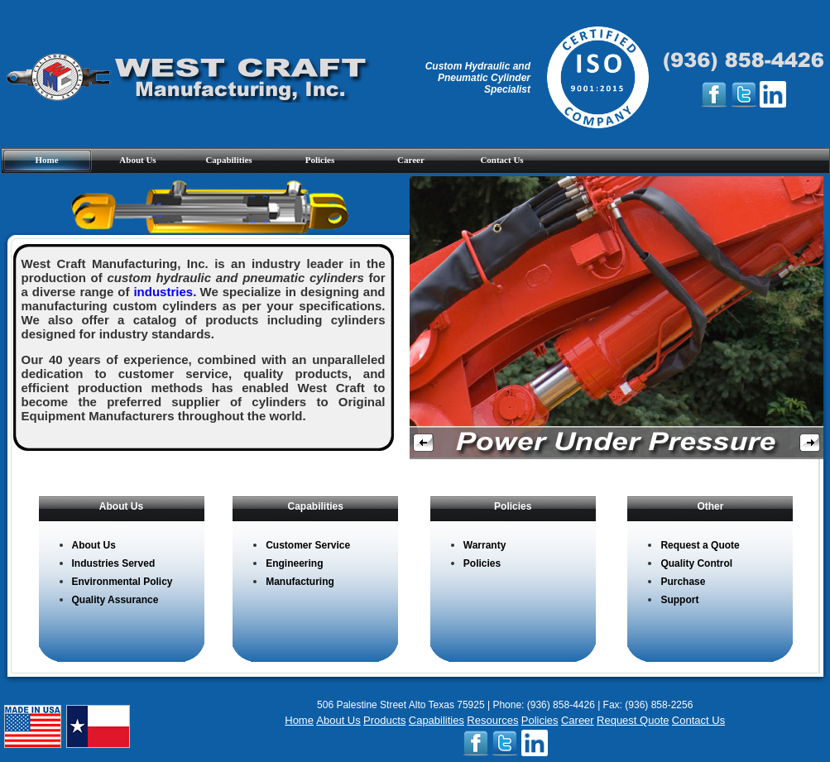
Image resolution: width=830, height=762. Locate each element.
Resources (492, 720)
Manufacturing (300, 581)
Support (679, 600)
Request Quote (633, 720)
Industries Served (114, 563)
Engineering (294, 563)
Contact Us (501, 160)
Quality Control (696, 563)
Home (46, 160)
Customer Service (308, 545)
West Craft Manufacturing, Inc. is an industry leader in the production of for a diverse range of (204, 277)
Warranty (484, 545)
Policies (319, 160)
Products (384, 720)
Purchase (682, 581)
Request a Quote (699, 545)
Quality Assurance (115, 600)
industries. (164, 292)
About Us (137, 160)
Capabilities (228, 160)
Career (411, 160)
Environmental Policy (122, 581)
